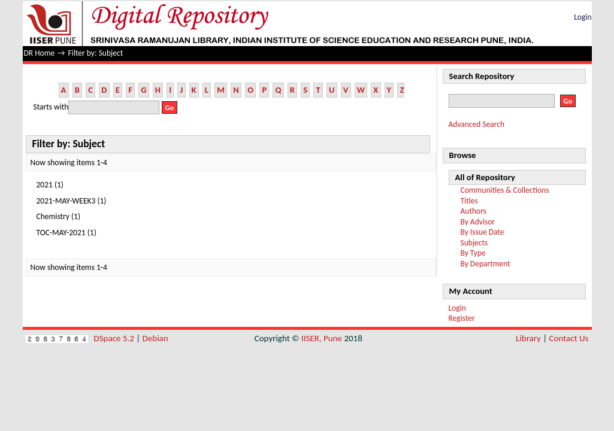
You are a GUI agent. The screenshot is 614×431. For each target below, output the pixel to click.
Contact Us (569, 338)
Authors (473, 211)
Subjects (474, 243)
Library (528, 338)
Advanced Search (477, 124)
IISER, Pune (321, 338)
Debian (155, 338)
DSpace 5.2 (115, 338)
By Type (473, 253)
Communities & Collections (505, 190)
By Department (485, 264)
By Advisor (478, 222)
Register (462, 318)
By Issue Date (482, 232)
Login (582, 17)
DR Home (39, 53)
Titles (469, 201)
